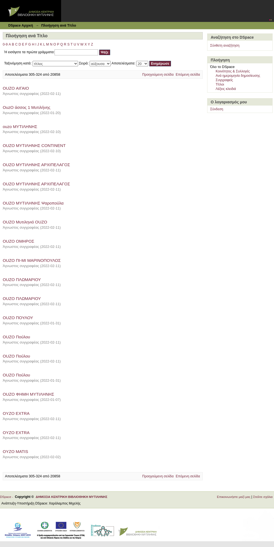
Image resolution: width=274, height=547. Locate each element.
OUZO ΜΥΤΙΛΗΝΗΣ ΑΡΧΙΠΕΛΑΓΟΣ (36, 164)
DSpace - (7, 496)
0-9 (5, 44)
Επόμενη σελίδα (188, 74)
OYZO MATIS (15, 451)
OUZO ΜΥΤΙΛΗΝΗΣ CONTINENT (34, 145)
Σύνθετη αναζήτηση (224, 45)
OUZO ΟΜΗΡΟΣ (18, 241)
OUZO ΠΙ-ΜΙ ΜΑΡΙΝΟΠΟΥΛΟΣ (32, 260)
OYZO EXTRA (16, 413)
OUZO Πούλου (16, 337)
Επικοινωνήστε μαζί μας (233, 496)
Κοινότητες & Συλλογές (233, 71)
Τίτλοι (220, 84)
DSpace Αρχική (20, 25)
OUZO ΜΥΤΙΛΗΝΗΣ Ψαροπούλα (33, 203)
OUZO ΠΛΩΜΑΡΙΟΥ (22, 279)
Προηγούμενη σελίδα (158, 74)
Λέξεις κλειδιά (226, 89)
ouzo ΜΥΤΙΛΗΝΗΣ (20, 126)
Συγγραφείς (224, 80)
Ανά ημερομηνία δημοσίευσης (238, 76)
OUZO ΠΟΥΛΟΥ (18, 317)
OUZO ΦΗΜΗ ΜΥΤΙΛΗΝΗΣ (28, 394)
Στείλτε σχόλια (263, 496)
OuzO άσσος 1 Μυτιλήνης (26, 107)
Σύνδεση (216, 109)
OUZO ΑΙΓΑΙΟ (16, 88)
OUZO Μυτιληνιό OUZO (25, 222)
